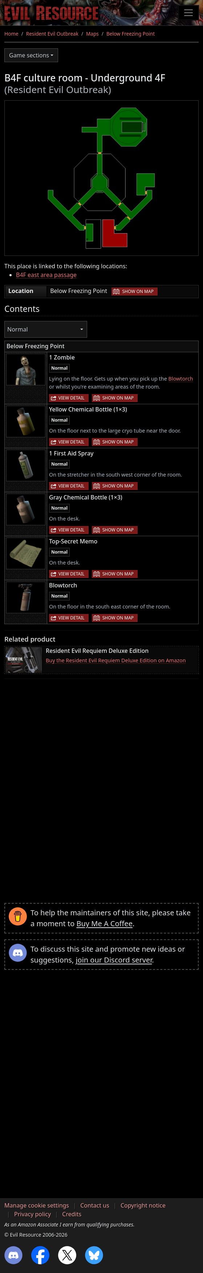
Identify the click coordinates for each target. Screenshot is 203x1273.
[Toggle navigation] (188, 12)
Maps (92, 33)
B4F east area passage (46, 275)
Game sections (29, 55)
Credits (71, 1214)
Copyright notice (143, 1205)
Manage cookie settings (36, 1205)
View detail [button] (71, 398)
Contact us (94, 1205)
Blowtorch (181, 378)
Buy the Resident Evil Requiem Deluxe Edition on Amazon (116, 660)
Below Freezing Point (130, 33)
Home (11, 33)
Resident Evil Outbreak (52, 33)
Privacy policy (32, 1214)
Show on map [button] (137, 291)
